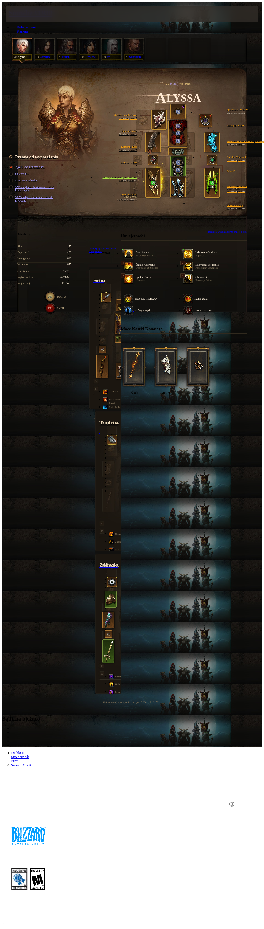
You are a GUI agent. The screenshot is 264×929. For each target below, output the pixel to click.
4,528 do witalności (24, 180)
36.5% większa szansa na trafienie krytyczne (32, 199)
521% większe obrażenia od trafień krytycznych (32, 189)
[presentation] (19, 14)
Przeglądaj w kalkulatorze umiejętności (227, 231)
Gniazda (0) (19, 174)
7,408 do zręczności (28, 167)
